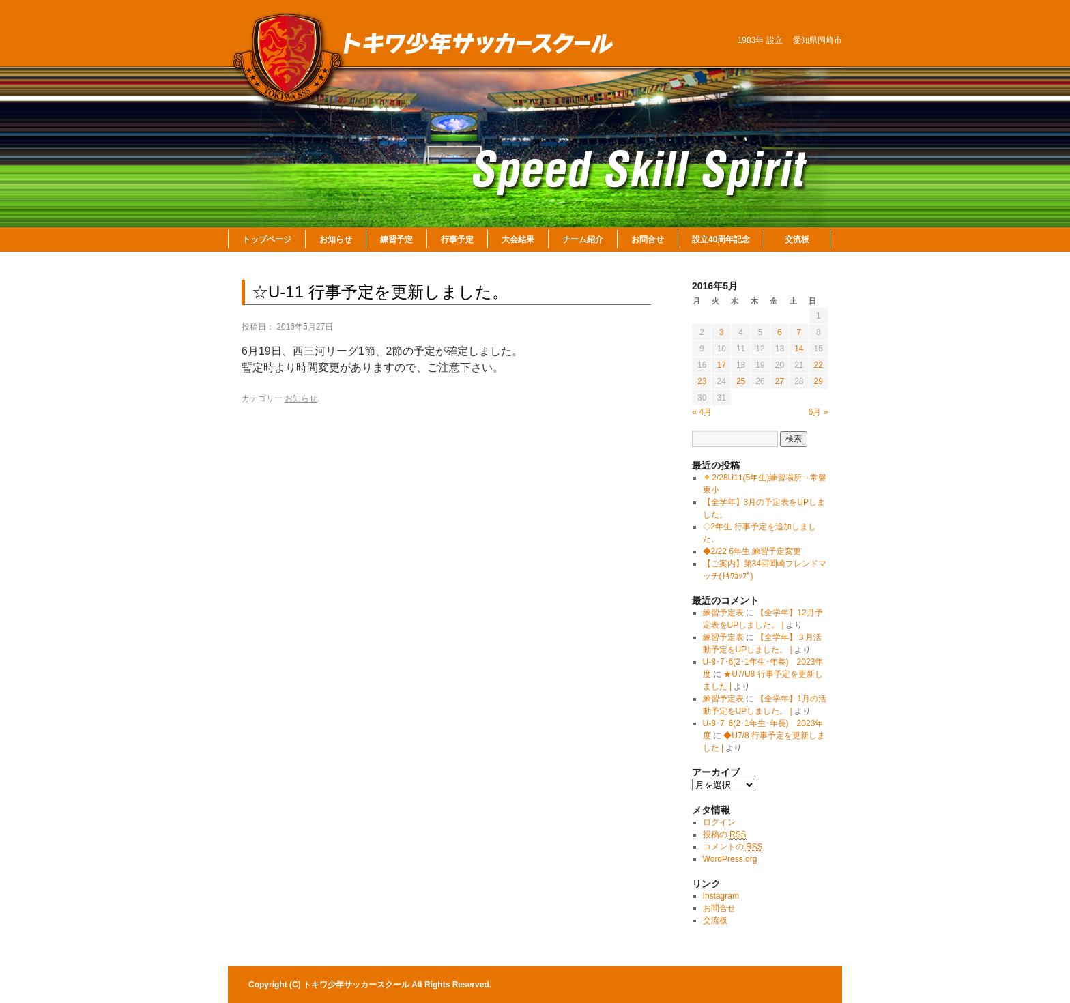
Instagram (721, 896)
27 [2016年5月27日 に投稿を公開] (779, 381)
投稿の (725, 835)
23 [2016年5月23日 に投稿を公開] (701, 381)
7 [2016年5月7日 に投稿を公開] (798, 332)
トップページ (266, 239)
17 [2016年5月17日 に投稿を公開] (721, 365)
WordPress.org (730, 859)
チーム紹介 (582, 239)
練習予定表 (723, 612)
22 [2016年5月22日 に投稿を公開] (818, 365)
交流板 (797, 239)
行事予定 (457, 239)
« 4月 (702, 412)
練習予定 (396, 239)
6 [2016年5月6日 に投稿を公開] (779, 332)
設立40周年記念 (721, 239)
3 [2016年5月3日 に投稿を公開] (721, 332)
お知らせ (335, 239)
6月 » (818, 412)
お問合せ (647, 239)
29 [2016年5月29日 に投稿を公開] (818, 381)
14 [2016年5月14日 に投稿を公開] (798, 348)
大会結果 (518, 239)
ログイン (719, 822)
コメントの (733, 847)
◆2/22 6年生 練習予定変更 (752, 551)
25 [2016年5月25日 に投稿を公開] (740, 381)
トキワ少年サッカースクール (357, 984)
